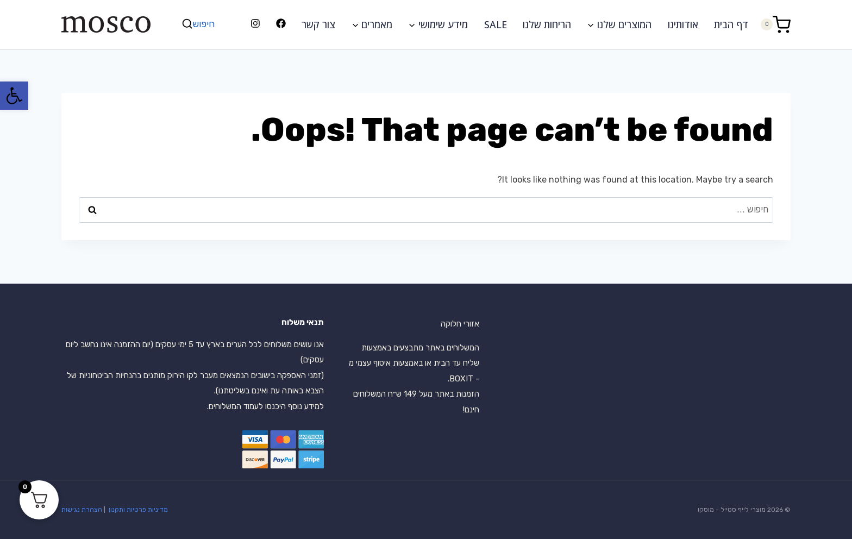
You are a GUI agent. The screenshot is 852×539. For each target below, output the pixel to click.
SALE (495, 24)
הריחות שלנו (547, 24)
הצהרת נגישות (81, 509)
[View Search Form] (199, 24)
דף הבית (731, 24)
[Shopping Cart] (775, 24)
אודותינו (683, 24)
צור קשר (318, 24)
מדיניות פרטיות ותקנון (137, 509)
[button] (14, 96)
